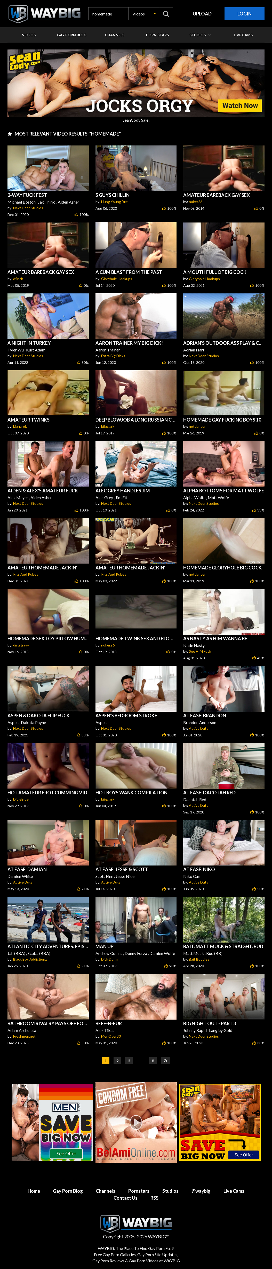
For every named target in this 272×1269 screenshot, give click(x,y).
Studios (170, 1191)
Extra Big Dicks (113, 356)
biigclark (107, 426)
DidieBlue (21, 799)
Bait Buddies (199, 959)
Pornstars (138, 1191)
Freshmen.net (24, 1036)
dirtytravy (21, 645)
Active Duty (198, 728)
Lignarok (20, 426)
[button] (143, 13)
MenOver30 (111, 1036)
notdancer (197, 426)
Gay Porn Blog (68, 1191)
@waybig (201, 1191)
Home (34, 1191)
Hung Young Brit (114, 201)
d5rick (18, 278)
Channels (105, 1191)
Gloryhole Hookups (116, 278)
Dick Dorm (109, 959)
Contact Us (126, 1198)
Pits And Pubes (25, 574)
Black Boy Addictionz (30, 959)
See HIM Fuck (200, 651)
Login (244, 13)
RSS (154, 1198)
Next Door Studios (28, 208)
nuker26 (195, 201)
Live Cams (233, 1191)
